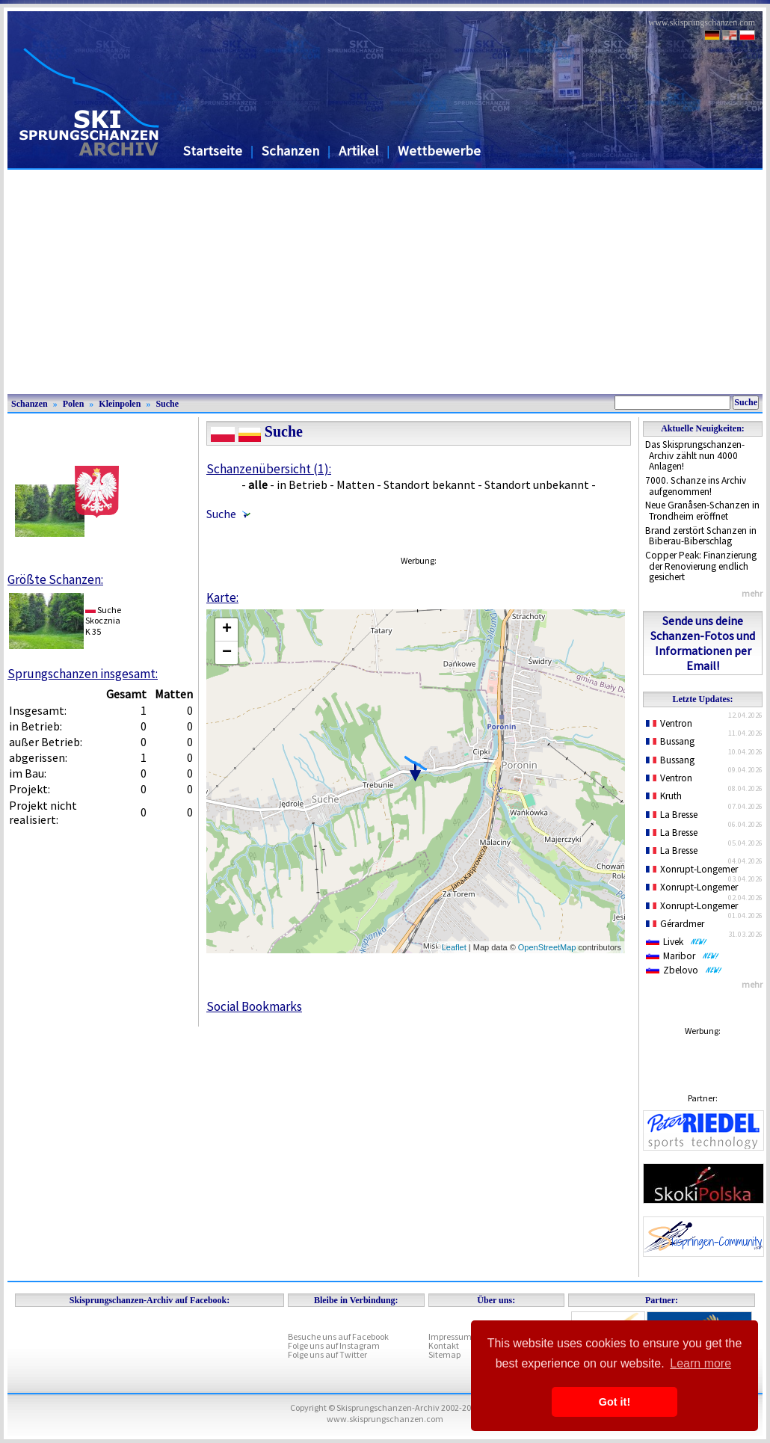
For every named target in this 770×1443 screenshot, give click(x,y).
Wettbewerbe (439, 150)
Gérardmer (675, 923)
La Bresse (671, 814)
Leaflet (454, 947)
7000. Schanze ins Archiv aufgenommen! (695, 486)
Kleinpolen (120, 404)
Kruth (664, 796)
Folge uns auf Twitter (327, 1354)
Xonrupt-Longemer (692, 869)
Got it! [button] (614, 1402)
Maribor (682, 956)
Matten (355, 484)
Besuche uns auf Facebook (338, 1336)
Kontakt (443, 1345)
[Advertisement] (385, 282)
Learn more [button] (700, 1363)
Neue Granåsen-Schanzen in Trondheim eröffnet (702, 511)
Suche (167, 404)
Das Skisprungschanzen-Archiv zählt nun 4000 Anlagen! (695, 455)
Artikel (358, 150)
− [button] (227, 652)
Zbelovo (684, 970)
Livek (676, 941)
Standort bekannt (429, 484)
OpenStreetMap (547, 947)
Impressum (450, 1336)
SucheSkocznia (103, 615)
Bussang (670, 741)
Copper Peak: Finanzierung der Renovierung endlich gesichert (701, 566)
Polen (73, 404)
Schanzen (290, 150)
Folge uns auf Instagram (334, 1345)
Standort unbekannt (536, 484)
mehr (752, 593)
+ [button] (227, 629)
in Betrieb (302, 484)
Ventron (669, 723)
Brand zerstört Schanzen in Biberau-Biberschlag (701, 536)
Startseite (212, 150)
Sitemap (444, 1354)
